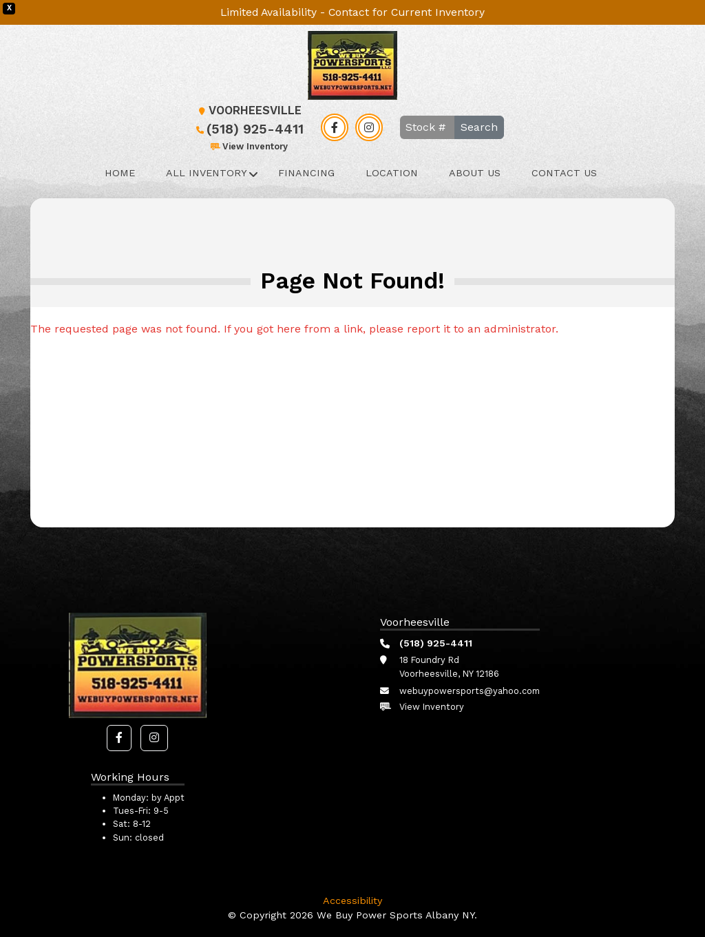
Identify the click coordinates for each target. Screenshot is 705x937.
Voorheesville (248, 110)
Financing (306, 172)
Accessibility (352, 900)
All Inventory (206, 172)
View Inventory (248, 146)
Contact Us (564, 172)
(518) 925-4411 (248, 129)
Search (479, 127)
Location (392, 172)
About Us (475, 172)
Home (120, 172)
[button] (119, 738)
